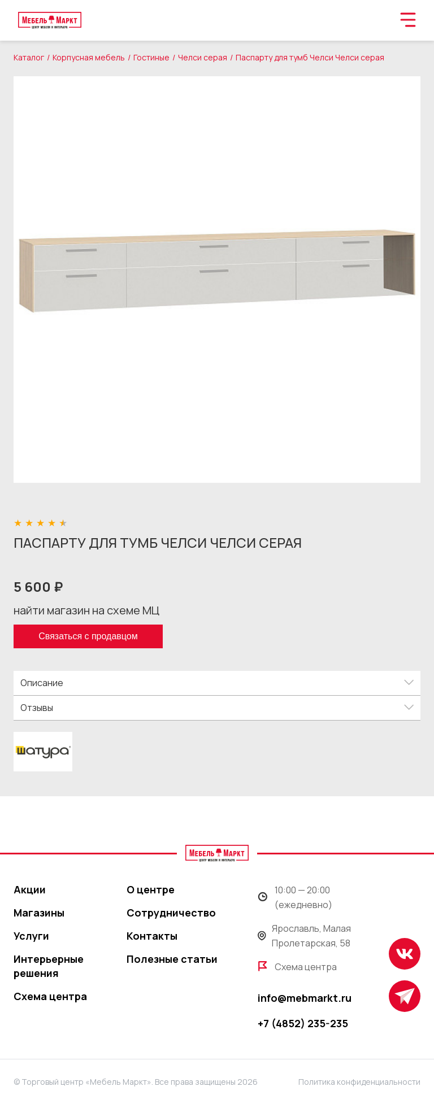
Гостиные (151, 57)
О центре (151, 889)
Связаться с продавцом (87, 636)
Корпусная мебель (89, 57)
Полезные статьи (172, 959)
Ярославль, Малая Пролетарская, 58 (304, 935)
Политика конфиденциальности (359, 1081)
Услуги (31, 935)
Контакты (152, 935)
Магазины (39, 912)
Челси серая (202, 57)
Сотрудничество (171, 912)
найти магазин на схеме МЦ (86, 610)
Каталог (29, 57)
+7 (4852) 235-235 (303, 1023)
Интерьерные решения (49, 966)
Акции (30, 889)
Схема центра (50, 996)
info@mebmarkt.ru (304, 998)
